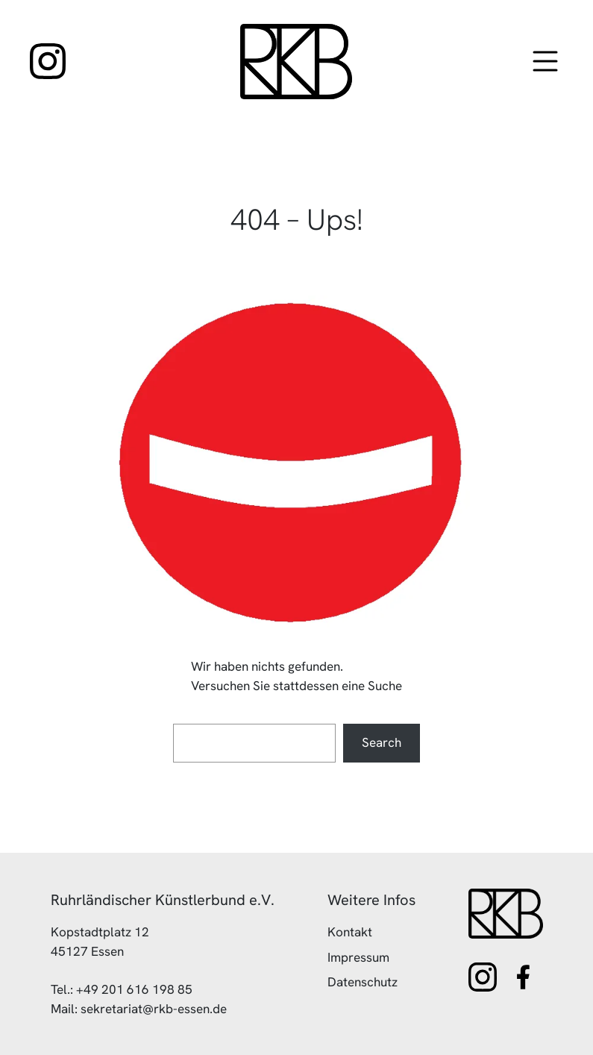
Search (381, 742)
